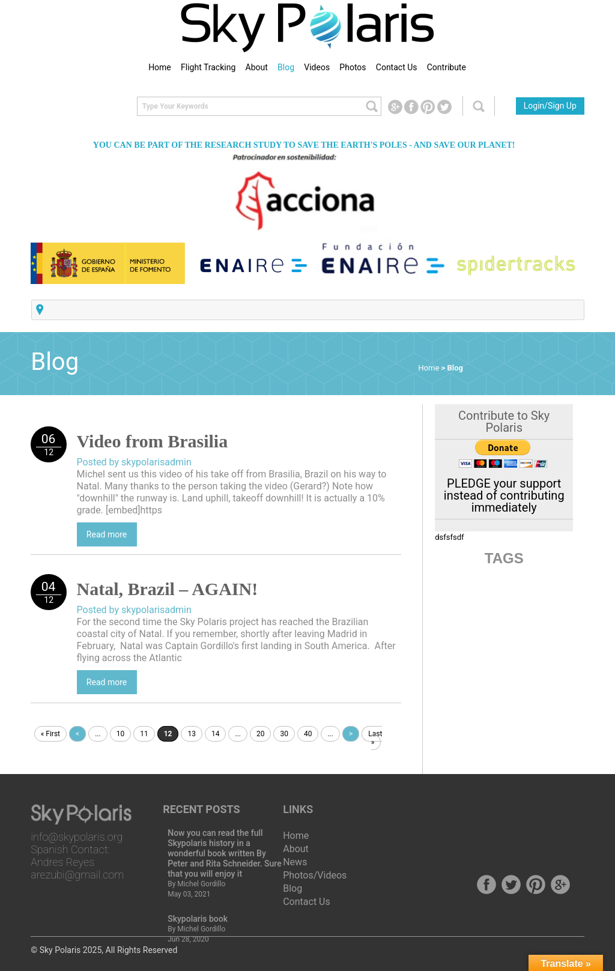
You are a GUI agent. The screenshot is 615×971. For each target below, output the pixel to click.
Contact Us (396, 67)
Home (159, 67)
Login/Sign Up (550, 105)
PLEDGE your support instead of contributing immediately (504, 495)
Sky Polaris (60, 950)
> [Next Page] (351, 734)
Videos (317, 67)
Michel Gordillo (201, 884)
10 (121, 734)
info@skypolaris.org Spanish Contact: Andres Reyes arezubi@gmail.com (77, 855)
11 (144, 734)
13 (191, 734)
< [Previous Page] (77, 734)
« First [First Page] (50, 734)
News (295, 862)
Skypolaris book (198, 919)
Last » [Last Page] (375, 738)
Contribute (446, 67)
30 (284, 734)
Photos (352, 67)
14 (215, 734)
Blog (285, 67)
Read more (106, 534)
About (257, 67)
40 (308, 734)
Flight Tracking (208, 67)
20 (260, 734)
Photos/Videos (315, 875)
